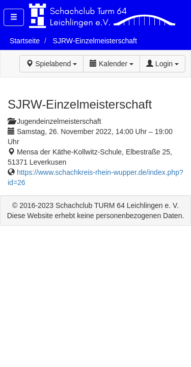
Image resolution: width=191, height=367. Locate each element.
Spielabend (51, 64)
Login (162, 64)
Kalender (111, 64)
